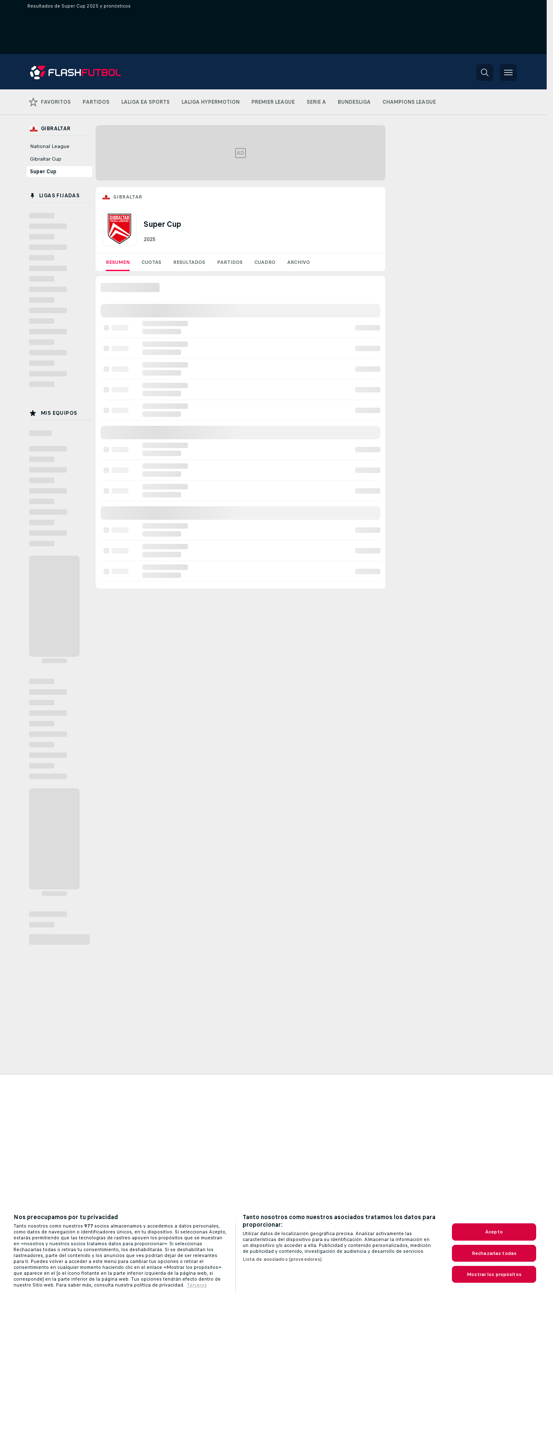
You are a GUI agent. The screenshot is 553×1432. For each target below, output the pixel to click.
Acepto (494, 1232)
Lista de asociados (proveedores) (282, 1259)
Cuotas (151, 262)
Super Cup (43, 171)
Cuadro (264, 262)
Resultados (189, 262)
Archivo (298, 262)
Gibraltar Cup (45, 159)
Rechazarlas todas (494, 1253)
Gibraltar (127, 197)
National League (49, 146)
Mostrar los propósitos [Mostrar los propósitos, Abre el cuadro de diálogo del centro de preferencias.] (494, 1274)
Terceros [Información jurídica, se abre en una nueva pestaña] (197, 1285)
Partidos (230, 262)
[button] (484, 72)
